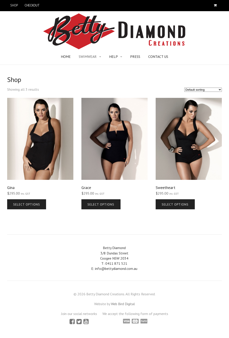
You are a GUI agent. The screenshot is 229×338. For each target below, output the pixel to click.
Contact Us (158, 56)
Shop (14, 5)
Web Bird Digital (123, 304)
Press (135, 56)
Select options (26, 204)
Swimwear (88, 56)
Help (113, 56)
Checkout (32, 5)
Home (66, 56)
